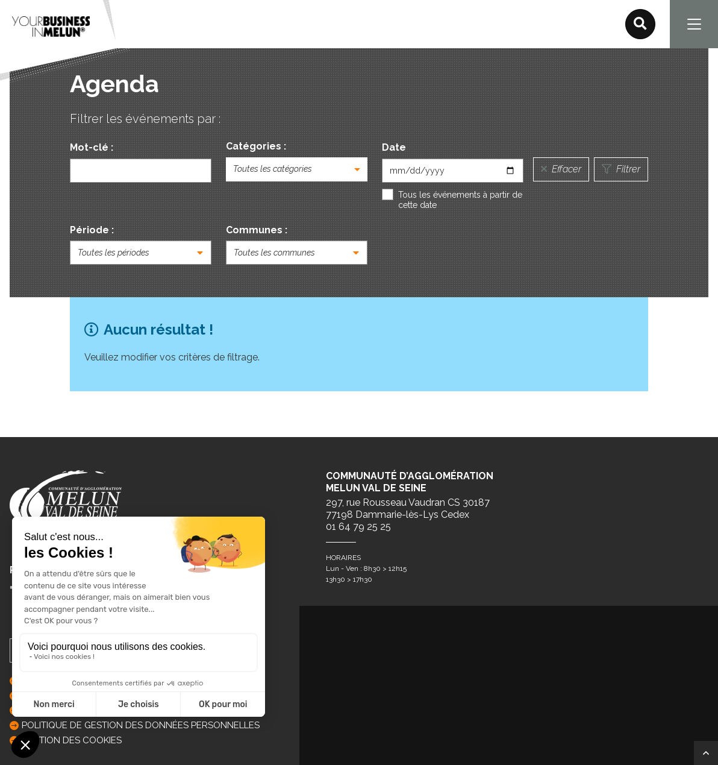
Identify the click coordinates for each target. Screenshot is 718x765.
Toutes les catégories (272, 169)
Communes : (256, 230)
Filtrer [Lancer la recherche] (621, 169)
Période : (92, 230)
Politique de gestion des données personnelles (141, 725)
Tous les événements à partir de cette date (460, 200)
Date (394, 147)
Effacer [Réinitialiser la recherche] (561, 169)
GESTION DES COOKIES (72, 740)
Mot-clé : (91, 147)
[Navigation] (694, 24)
